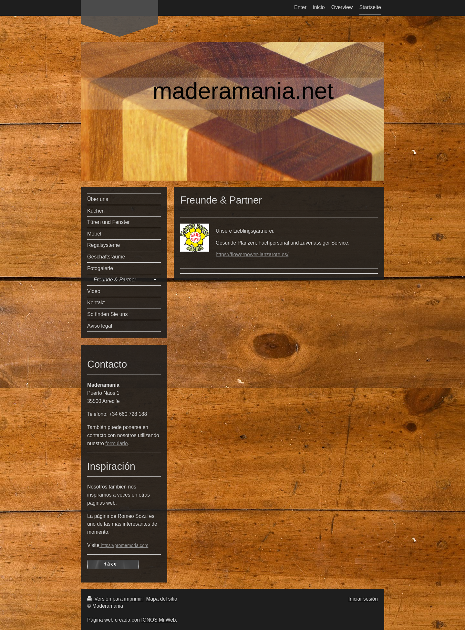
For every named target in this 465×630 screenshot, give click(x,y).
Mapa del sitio (161, 599)
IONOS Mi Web (158, 620)
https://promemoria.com (124, 545)
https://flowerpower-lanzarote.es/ (252, 254)
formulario (116, 443)
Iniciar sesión (363, 599)
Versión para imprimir (115, 599)
